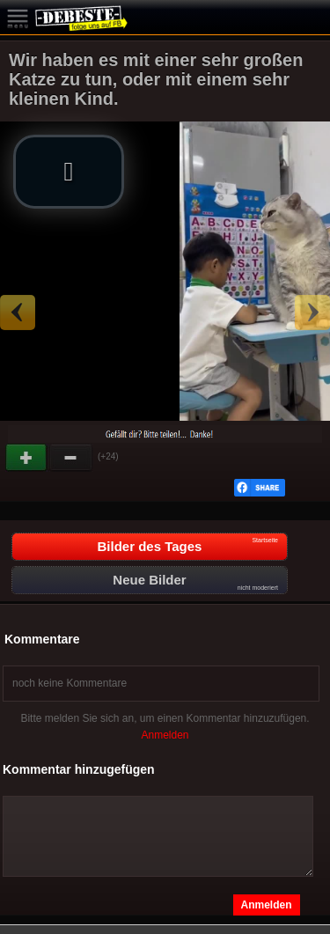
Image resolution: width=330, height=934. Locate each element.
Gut (27, 458)
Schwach (71, 458)
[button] (68, 172)
